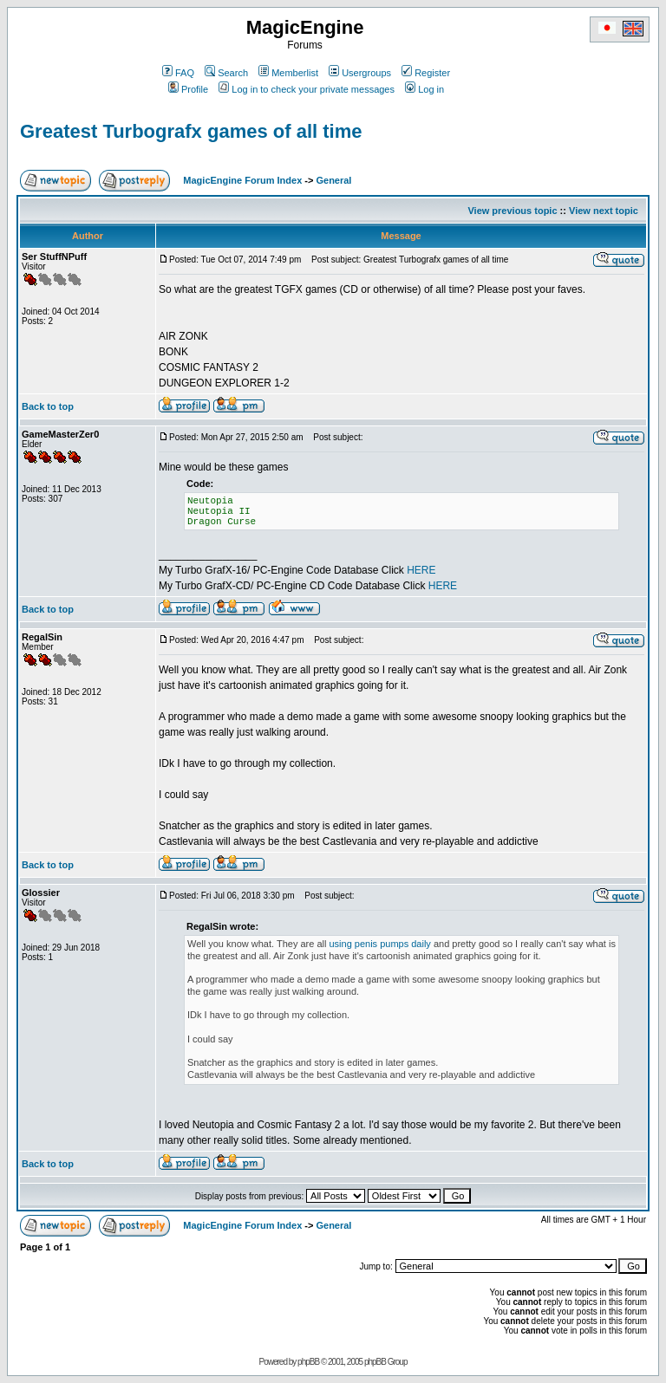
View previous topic (512, 210)
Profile (188, 89)
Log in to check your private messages (307, 89)
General (333, 180)
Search (226, 73)
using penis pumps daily (379, 943)
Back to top (48, 406)
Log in (424, 89)
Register (426, 73)
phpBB (308, 1362)
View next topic (603, 210)
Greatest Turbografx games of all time (191, 131)
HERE (421, 570)
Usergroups (360, 73)
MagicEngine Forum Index (242, 180)
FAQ (178, 73)
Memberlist (288, 73)
